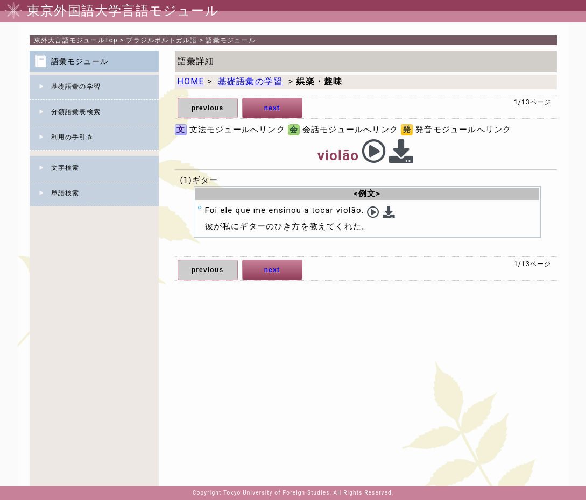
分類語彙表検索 (76, 112)
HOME (191, 81)
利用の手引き (72, 137)
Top (76, 40)
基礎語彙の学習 (76, 86)
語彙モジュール (230, 40)
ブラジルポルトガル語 (161, 40)
